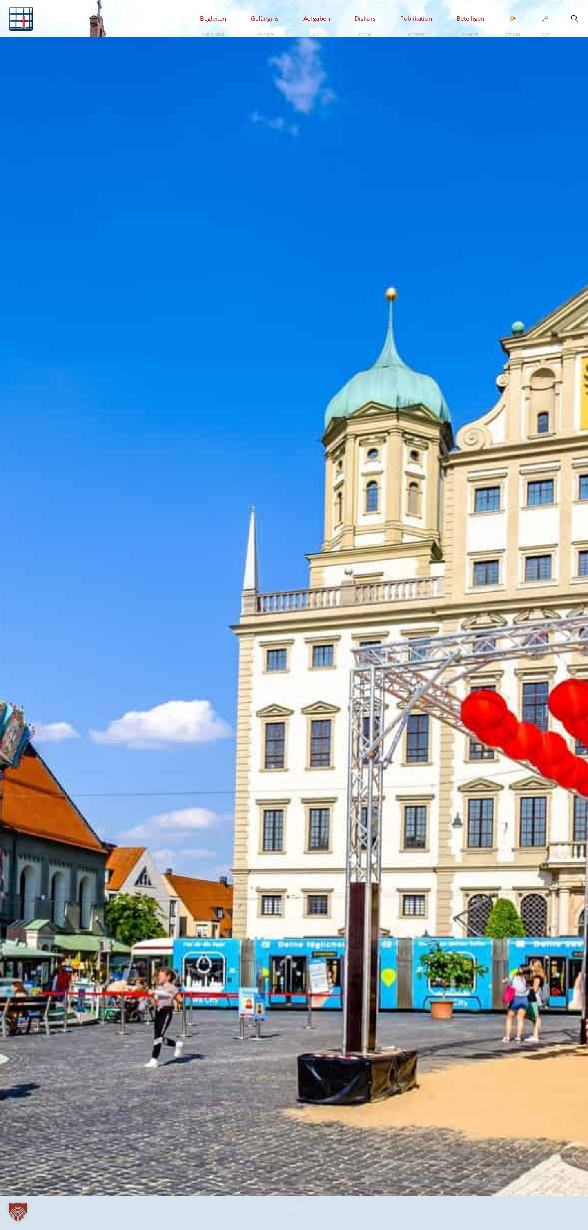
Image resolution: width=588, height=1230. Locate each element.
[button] (18, 1212)
